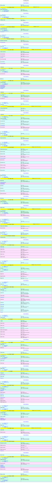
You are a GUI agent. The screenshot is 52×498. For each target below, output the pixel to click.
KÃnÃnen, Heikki (6, 274)
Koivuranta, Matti (4, 226)
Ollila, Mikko (1, 91)
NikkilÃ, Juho (1, 389)
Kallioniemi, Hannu (6, 10)
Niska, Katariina (6, 11)
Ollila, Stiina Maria (2, 188)
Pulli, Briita (4, 427)
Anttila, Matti (6, 294)
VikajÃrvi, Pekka (2, 255)
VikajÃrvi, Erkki (4, 325)
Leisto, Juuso (4, 47)
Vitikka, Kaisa (6, 50)
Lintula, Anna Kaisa (5, 123)
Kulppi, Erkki (4, 269)
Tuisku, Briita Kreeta (2, 482)
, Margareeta (4, 396)
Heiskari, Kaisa (4, 440)
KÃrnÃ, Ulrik (4, 8)
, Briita (5, 242)
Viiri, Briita (6, 275)
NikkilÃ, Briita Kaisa (2, 409)
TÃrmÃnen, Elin (4, 401)
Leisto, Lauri (4, 106)
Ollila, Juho (6, 135)
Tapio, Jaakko (6, 138)
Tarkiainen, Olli (4, 424)
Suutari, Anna (4, 328)
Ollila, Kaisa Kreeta (2, 189)
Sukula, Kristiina (4, 241)
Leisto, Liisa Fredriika (2, 65)
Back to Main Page (25, 13)
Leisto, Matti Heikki (2, 129)
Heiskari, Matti (4, 398)
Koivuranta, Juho (6, 225)
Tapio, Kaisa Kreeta (5, 139)
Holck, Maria (6, 230)
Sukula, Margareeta (4, 356)
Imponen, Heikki (2, 314)
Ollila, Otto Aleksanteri (2, 163)
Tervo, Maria (6, 151)
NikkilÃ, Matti (2, 406)
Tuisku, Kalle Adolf (2, 481)
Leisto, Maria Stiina (7, 136)
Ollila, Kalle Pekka (2, 90)
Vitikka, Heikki (6, 277)
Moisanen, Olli (4, 36)
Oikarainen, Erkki (4, 291)
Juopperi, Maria (4, 300)
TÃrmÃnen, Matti (6, 49)
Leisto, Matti (1, 59)
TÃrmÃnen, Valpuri (4, 86)
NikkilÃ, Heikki (4, 353)
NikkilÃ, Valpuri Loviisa (3, 432)
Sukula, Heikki (6, 248)
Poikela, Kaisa (6, 295)
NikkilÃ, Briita (2, 431)
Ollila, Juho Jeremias (2, 89)
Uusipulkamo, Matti (2, 497)
